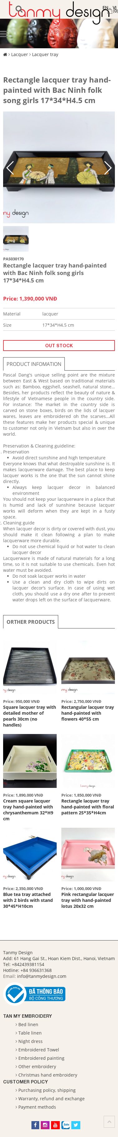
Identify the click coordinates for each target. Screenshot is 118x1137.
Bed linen (28, 1024)
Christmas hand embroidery (47, 1075)
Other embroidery (37, 1066)
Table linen (30, 1033)
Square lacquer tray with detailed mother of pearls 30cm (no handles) (29, 716)
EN (105, 8)
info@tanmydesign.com (41, 976)
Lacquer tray (45, 54)
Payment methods (37, 1107)
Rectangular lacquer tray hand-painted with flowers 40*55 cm (87, 713)
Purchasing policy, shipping (47, 1090)
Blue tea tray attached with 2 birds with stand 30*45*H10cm (28, 900)
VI (114, 8)
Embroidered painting (41, 1058)
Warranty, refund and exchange (51, 1098)
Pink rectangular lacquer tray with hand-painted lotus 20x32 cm (87, 900)
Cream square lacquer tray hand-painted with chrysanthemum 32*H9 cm (28, 810)
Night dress (30, 1041)
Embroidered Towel (38, 1050)
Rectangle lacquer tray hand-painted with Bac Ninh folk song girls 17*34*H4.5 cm (57, 89)
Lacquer (19, 54)
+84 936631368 (36, 970)
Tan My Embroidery (27, 1016)
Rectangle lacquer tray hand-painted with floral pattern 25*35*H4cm (87, 807)
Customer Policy (25, 1081)
